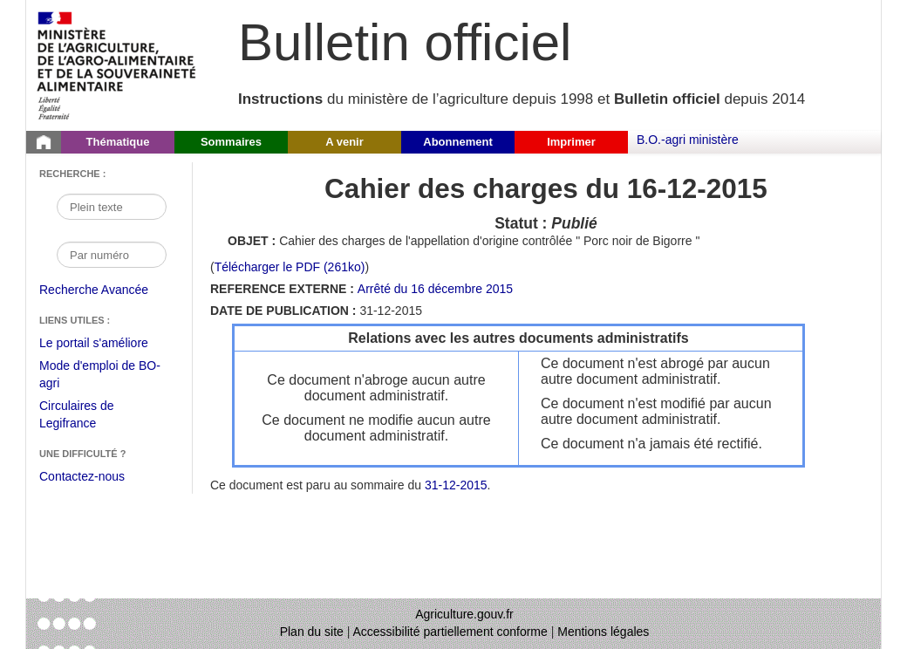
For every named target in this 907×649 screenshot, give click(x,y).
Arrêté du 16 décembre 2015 (435, 289)
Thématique (118, 141)
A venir (344, 141)
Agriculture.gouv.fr (464, 614)
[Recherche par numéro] (112, 255)
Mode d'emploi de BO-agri (99, 376)
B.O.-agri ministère (688, 140)
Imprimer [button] (571, 141)
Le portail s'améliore (106, 343)
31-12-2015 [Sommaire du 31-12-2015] (456, 485)
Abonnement (457, 141)
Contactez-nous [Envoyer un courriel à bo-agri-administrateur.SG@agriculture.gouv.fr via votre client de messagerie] (82, 476)
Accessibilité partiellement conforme (450, 632)
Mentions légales (603, 632)
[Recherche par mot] (112, 207)
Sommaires (231, 141)
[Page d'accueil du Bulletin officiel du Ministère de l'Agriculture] (43, 142)
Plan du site (312, 632)
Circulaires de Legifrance (90, 416)
